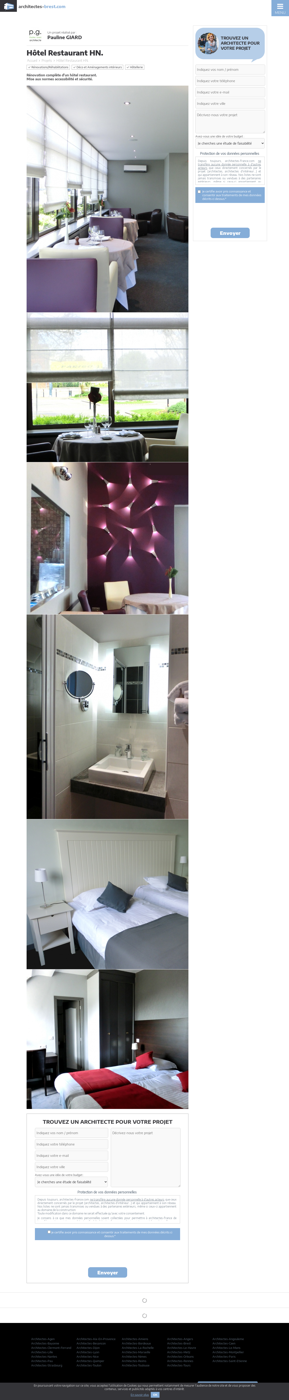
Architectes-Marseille (136, 1352)
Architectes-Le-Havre (181, 1348)
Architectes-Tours (179, 1365)
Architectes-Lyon (88, 1352)
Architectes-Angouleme (228, 1339)
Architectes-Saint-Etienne (229, 1361)
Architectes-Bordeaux (136, 1343)
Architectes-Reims (134, 1361)
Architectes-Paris (224, 1356)
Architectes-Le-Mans (226, 1348)
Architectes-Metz (178, 1352)
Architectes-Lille (42, 1352)
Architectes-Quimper (90, 1361)
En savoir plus (140, 1395)
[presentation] (107, 1254)
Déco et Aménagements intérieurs (97, 67)
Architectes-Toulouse (136, 1365)
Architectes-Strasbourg (46, 1365)
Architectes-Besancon (91, 1343)
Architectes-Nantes (44, 1356)
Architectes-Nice (88, 1356)
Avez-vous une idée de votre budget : (59, 1175)
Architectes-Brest (179, 1343)
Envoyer (107, 1272)
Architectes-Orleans (180, 1356)
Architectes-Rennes (180, 1361)
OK (155, 1395)
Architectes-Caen (223, 1343)
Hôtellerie (134, 67)
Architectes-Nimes (134, 1356)
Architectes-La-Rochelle (138, 1348)
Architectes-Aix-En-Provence (96, 1339)
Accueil (32, 60)
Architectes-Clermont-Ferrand (51, 1348)
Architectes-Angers (180, 1339)
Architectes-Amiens (135, 1339)
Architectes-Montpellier (228, 1352)
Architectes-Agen (43, 1339)
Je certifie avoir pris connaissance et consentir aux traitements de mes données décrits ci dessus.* (110, 1234)
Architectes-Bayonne (45, 1343)
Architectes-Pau (42, 1361)
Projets (47, 60)
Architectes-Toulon (89, 1365)
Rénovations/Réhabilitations (48, 67)
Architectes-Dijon (88, 1348)
